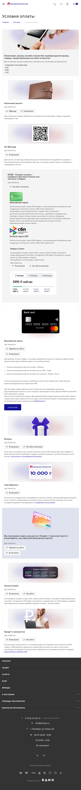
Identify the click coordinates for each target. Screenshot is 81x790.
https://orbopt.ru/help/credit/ (15, 652)
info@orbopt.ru (42, 723)
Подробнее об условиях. (45, 502)
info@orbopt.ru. (39, 401)
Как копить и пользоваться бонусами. (26, 456)
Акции (5, 667)
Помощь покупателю (13, 701)
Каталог (6, 661)
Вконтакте (37, 755)
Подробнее (13, 407)
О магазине (8, 694)
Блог (4, 681)
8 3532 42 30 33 (32, 718)
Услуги (6, 674)
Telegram (44, 755)
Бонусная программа (13, 708)
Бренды (6, 688)
